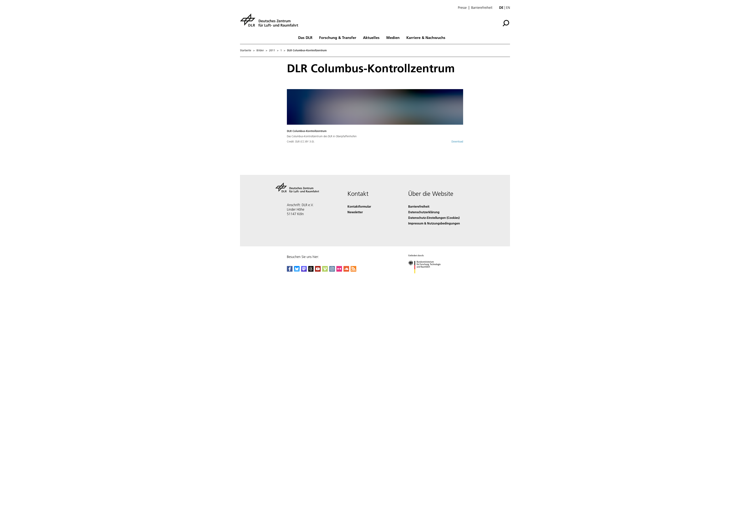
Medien (393, 37)
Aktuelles (371, 37)
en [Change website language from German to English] (508, 7)
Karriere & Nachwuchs (425, 37)
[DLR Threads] (311, 270)
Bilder (260, 50)
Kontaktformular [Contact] (359, 206)
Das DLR (305, 37)
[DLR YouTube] (318, 270)
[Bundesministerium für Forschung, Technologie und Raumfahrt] (426, 276)
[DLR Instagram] (332, 270)
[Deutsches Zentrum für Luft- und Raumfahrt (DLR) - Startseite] (270, 22)
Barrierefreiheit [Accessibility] (418, 206)
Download (457, 141)
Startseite (245, 50)
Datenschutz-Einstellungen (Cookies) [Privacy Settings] (434, 218)
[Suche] (505, 23)
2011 (272, 50)
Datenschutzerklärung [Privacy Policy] (424, 212)
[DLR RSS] (353, 270)
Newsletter (355, 212)
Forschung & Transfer (337, 37)
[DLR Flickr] (339, 270)
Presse (462, 8)
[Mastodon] (304, 270)
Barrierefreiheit (481, 8)
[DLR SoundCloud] (346, 270)
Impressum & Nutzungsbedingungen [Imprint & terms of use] (434, 223)
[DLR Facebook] (289, 270)
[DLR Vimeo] (325, 270)
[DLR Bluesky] (297, 270)
